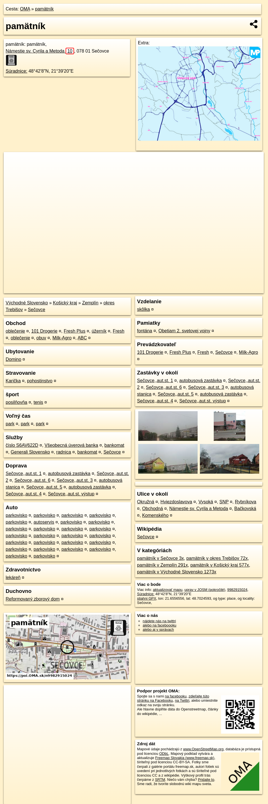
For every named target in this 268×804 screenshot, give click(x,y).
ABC (82, 337)
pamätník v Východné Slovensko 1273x (176, 571)
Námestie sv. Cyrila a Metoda (40, 51)
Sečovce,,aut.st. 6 (32, 480)
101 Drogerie (44, 331)
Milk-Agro (62, 337)
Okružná (145, 501)
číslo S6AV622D (22, 445)
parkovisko (16, 515)
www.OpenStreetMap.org (203, 749)
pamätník (44, 8)
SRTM (160, 779)
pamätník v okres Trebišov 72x (217, 558)
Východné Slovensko (27, 302)
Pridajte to (206, 779)
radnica (63, 452)
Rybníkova (245, 501)
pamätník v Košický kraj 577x (219, 565)
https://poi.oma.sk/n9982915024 (238, 289)
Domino (13, 359)
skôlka (143, 309)
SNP (224, 501)
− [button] (13, 170)
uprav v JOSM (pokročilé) (204, 590)
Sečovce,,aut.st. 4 (24, 493)
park (10, 423)
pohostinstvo (40, 380)
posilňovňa (16, 402)
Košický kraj (65, 302)
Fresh (118, 331)
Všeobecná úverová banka (71, 445)
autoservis (44, 522)
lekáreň (13, 577)
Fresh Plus (74, 331)
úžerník (99, 331)
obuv (41, 337)
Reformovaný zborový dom (33, 599)
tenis (38, 402)
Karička (13, 380)
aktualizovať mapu (167, 590)
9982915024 (237, 590)
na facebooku (176, 696)
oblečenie (15, 331)
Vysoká (205, 501)
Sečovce (36, 309)
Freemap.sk (195, 289)
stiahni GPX (146, 598)
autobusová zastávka (69, 473)
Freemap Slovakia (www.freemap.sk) (184, 758)
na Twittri (182, 700)
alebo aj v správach (158, 629)
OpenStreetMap (166, 289)
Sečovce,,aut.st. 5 (44, 487)
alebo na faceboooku (159, 625)
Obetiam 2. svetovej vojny (184, 330)
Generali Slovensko (30, 452)
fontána (144, 330)
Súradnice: (16, 71)
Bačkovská (245, 508)
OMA (25, 8)
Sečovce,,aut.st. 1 (24, 473)
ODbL (163, 753)
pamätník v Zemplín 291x (162, 565)
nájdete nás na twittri (159, 621)
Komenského (155, 515)
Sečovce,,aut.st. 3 (75, 480)
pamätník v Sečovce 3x (160, 558)
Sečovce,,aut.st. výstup (71, 493)
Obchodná (152, 508)
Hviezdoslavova (176, 501)
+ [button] (13, 161)
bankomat (114, 445)
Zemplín (90, 302)
